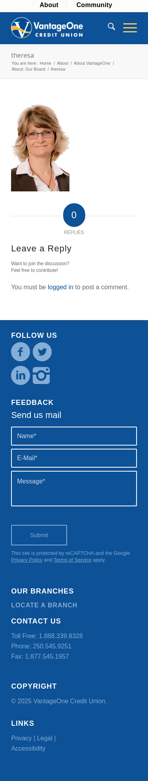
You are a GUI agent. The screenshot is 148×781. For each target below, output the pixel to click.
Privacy (21, 738)
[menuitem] (49, 5)
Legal (44, 738)
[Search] (107, 28)
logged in (60, 287)
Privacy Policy (27, 560)
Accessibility (28, 748)
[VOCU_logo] (61, 28)
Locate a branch (44, 605)
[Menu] (126, 28)
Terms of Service (72, 560)
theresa (22, 55)
